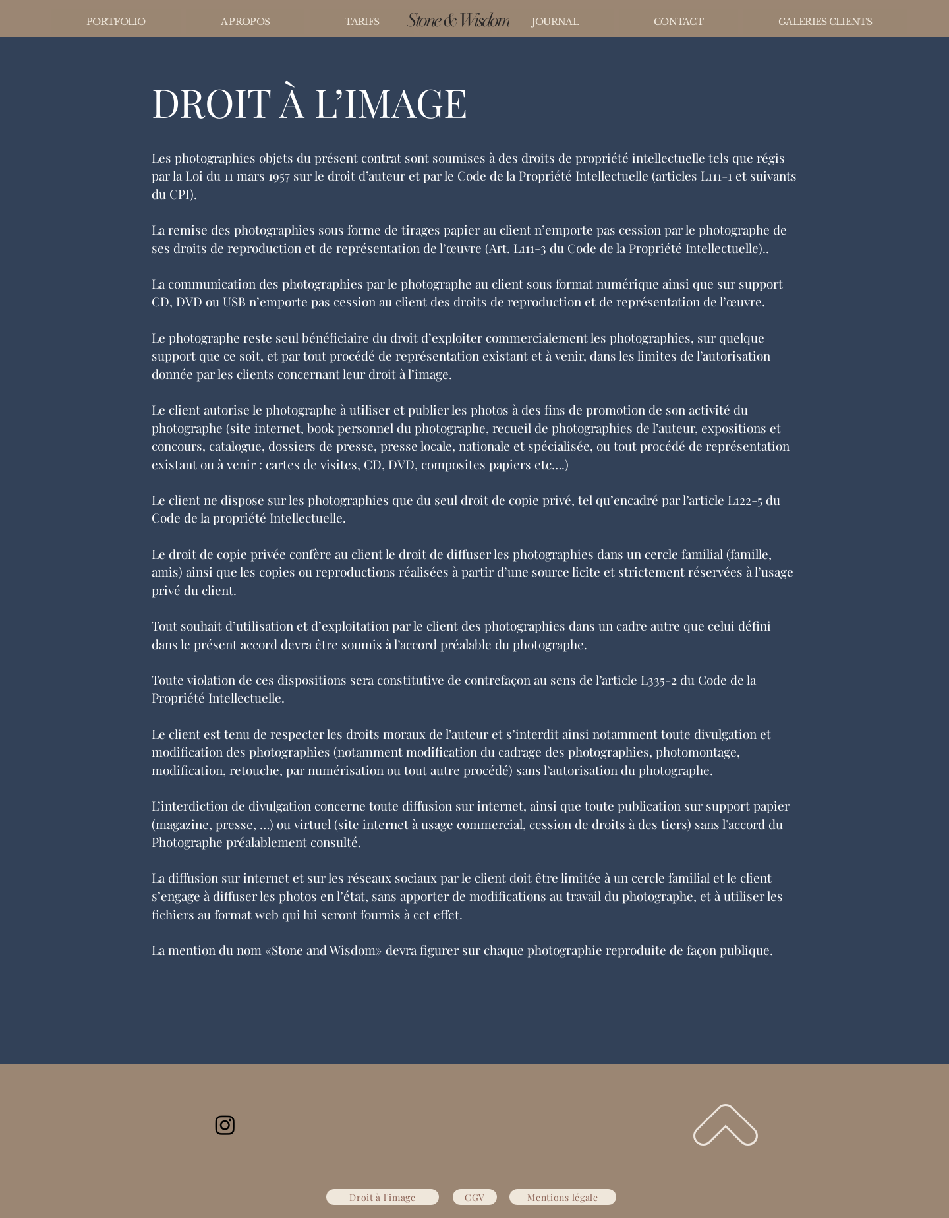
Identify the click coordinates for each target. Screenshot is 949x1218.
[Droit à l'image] (382, 1197)
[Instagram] (225, 1125)
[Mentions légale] (562, 1197)
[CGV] (475, 1197)
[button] (116, 21)
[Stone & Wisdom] (458, 21)
